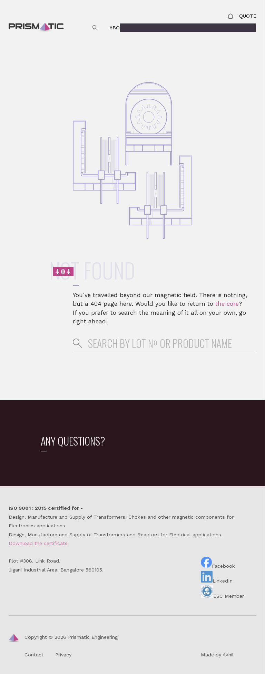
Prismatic (36, 28)
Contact (205, 27)
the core (227, 303)
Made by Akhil (217, 654)
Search (95, 27)
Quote (247, 16)
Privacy (63, 654)
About (117, 27)
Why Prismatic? (159, 27)
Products (242, 27)
